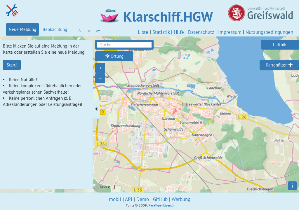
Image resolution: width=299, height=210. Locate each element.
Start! (12, 65)
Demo (142, 199)
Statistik (161, 32)
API (128, 199)
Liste (143, 32)
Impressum (229, 32)
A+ (98, 30)
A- (80, 30)
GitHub (160, 199)
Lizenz (168, 205)
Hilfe (179, 32)
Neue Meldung (22, 29)
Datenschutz (201, 32)
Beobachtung (55, 29)
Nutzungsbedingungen (269, 32)
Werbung (181, 199)
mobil (115, 199)
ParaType (154, 205)
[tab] (279, 65)
